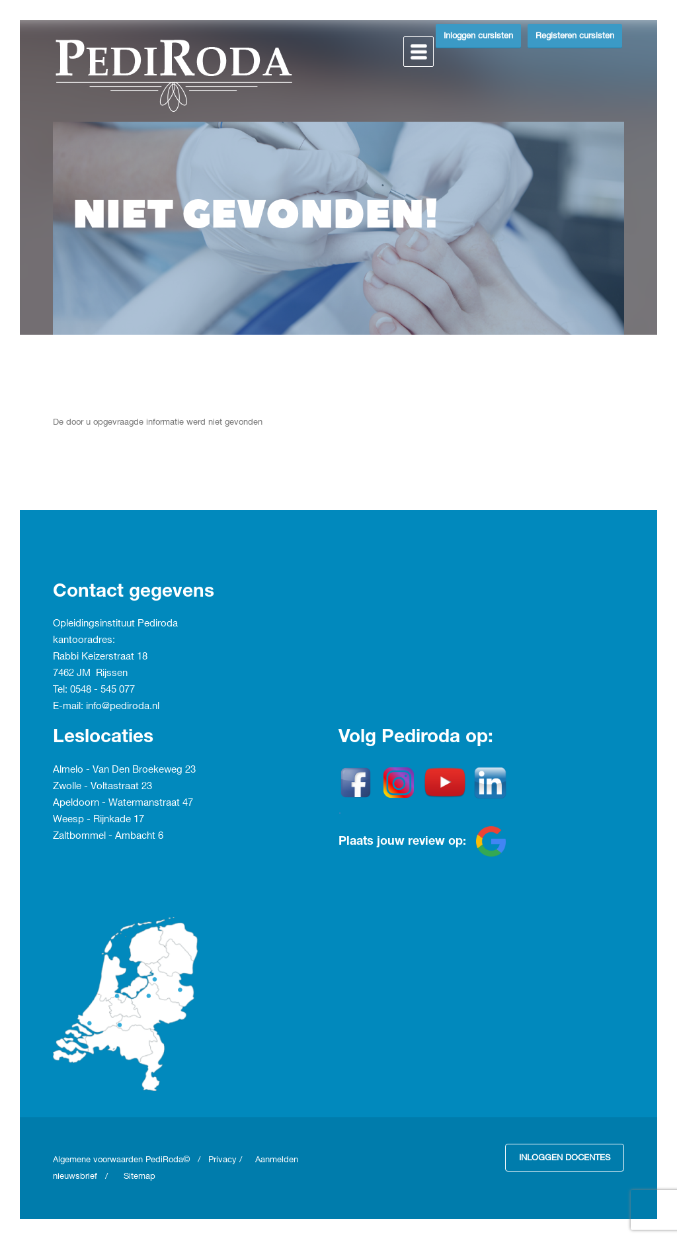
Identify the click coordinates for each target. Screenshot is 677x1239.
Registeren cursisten (575, 36)
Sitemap (139, 1176)
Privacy (222, 1160)
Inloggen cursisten (478, 36)
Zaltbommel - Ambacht (105, 836)
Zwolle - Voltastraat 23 (102, 786)
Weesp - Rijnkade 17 (98, 819)
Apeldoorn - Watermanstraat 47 (123, 803)
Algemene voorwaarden (99, 1160)
